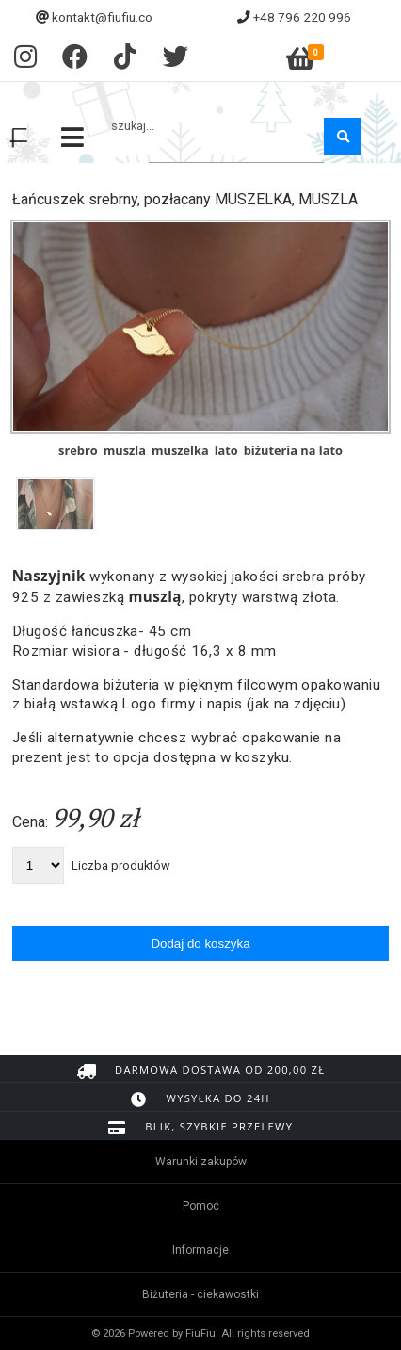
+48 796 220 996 (302, 16)
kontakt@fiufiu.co (102, 16)
